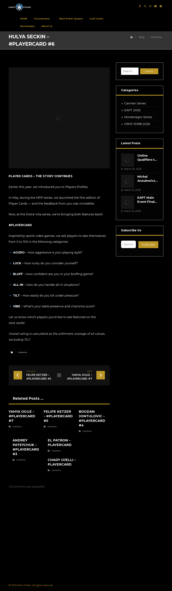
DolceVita (22, 352)
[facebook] (140, 6)
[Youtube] (155, 6)
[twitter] (145, 6)
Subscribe (148, 244)
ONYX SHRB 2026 (137, 124)
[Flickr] (160, 6)
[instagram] (150, 6)
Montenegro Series (138, 117)
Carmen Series (135, 103)
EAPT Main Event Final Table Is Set (146, 202)
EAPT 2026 (132, 110)
